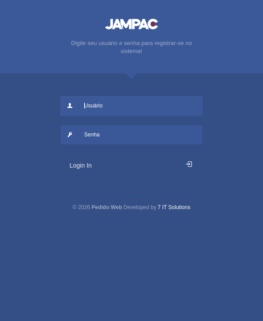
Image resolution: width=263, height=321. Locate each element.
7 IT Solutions (174, 207)
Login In (131, 165)
